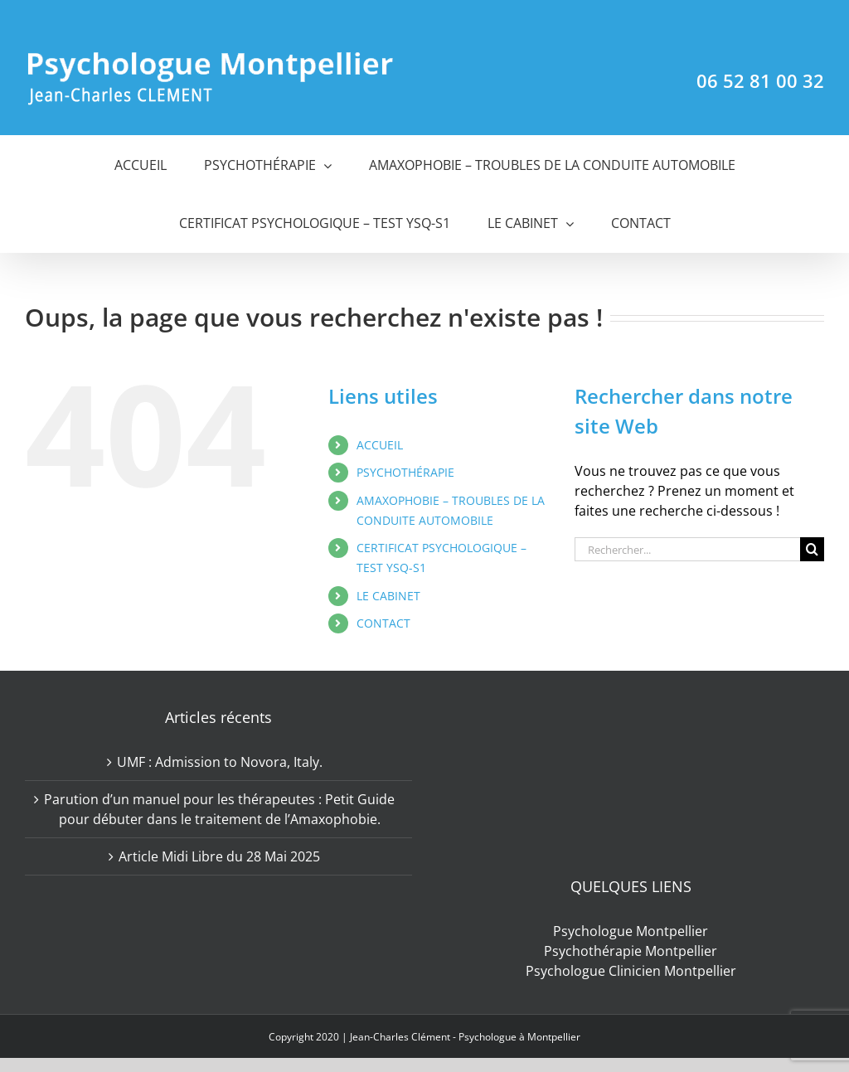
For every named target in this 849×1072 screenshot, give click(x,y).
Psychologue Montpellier (630, 931)
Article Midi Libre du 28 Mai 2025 (219, 856)
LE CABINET (388, 596)
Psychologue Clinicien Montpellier (631, 971)
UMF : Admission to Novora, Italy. (220, 762)
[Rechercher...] (687, 549)
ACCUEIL (380, 445)
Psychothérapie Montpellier (630, 951)
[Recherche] (812, 549)
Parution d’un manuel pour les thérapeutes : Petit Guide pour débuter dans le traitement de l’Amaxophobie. (219, 809)
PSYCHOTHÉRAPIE (405, 472)
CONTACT (383, 623)
